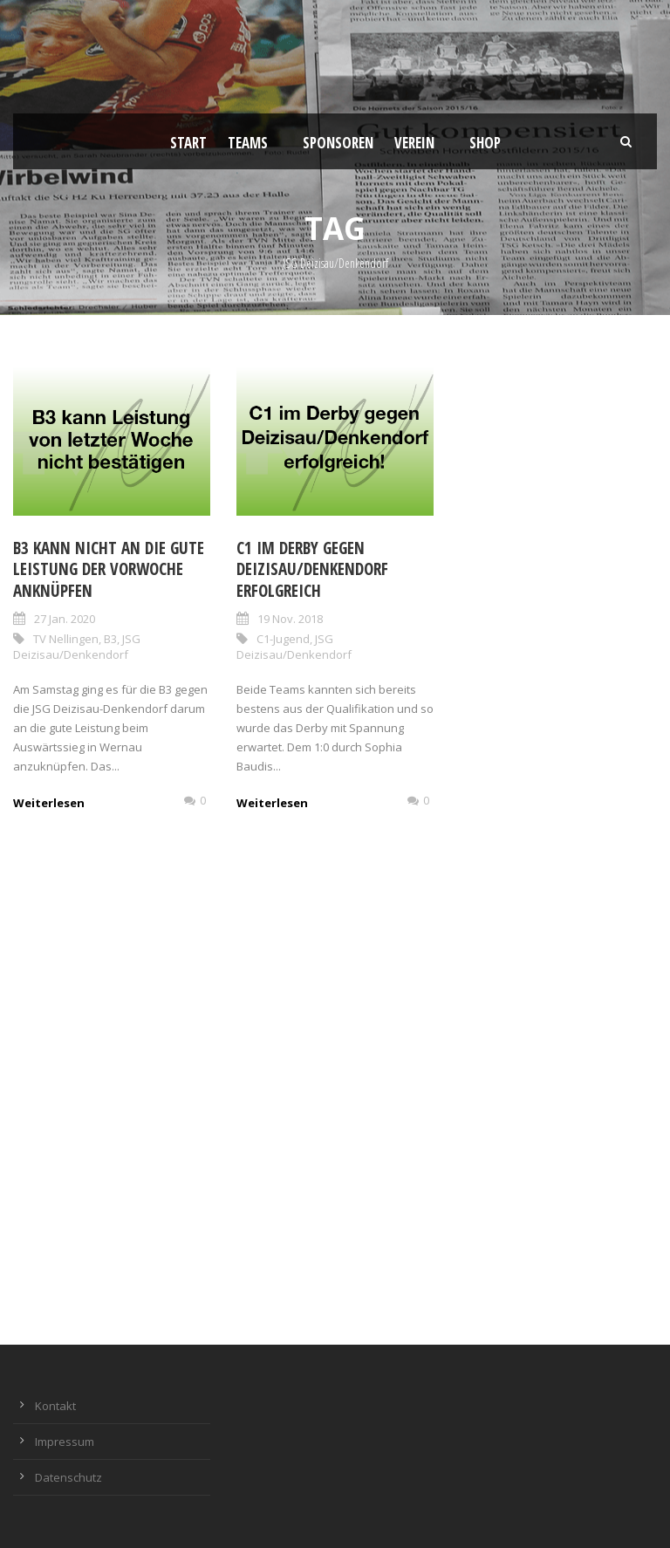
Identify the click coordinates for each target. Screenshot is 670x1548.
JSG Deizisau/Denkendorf (76, 646)
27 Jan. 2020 (64, 619)
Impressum (64, 1441)
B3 (110, 639)
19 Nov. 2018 (290, 619)
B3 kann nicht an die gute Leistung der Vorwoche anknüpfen (108, 569)
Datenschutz (68, 1477)
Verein (414, 143)
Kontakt (55, 1406)
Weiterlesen (49, 803)
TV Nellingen (66, 639)
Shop (485, 143)
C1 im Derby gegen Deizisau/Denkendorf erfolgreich (312, 569)
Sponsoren (338, 143)
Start (188, 143)
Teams (248, 143)
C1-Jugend (283, 639)
